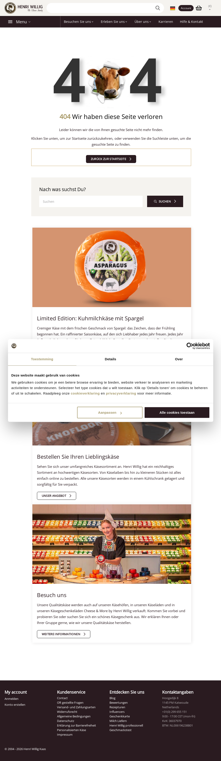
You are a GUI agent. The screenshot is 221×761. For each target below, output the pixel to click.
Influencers (117, 712)
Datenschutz (65, 721)
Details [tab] (110, 359)
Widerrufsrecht (67, 712)
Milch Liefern (118, 721)
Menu (21, 22)
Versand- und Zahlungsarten (76, 707)
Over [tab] (179, 359)
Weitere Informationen (61, 634)
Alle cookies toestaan (176, 412)
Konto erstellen (15, 705)
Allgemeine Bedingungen (74, 716)
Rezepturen (117, 707)
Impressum (65, 734)
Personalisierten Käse (71, 730)
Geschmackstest (120, 730)
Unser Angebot (54, 496)
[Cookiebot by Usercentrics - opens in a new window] (190, 345)
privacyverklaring (121, 393)
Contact (62, 698)
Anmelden (11, 699)
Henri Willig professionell (126, 725)
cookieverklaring (85, 393)
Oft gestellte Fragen (70, 702)
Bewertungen (118, 702)
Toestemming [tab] (42, 359)
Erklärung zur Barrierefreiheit (76, 725)
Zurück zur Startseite (108, 159)
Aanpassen (110, 412)
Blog (112, 698)
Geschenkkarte (119, 716)
